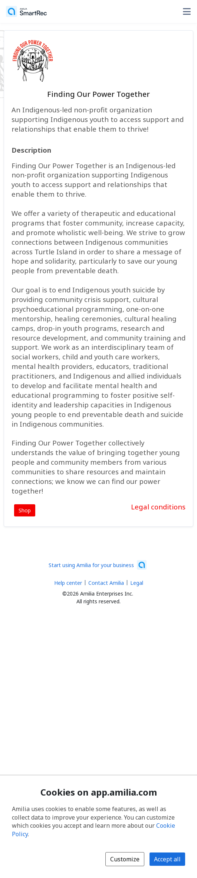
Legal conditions (158, 506)
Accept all (167, 859)
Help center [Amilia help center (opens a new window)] (68, 582)
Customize (124, 859)
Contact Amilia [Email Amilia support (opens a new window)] (106, 582)
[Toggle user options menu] (186, 11)
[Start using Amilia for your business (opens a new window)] (98, 565)
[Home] (26, 11)
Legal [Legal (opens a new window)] (136, 582)
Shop (25, 510)
